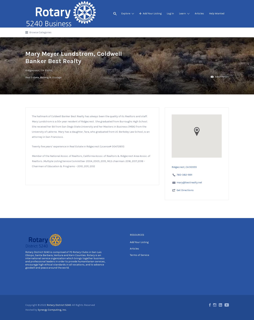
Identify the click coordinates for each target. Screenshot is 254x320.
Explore (125, 13)
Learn (182, 13)
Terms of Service (139, 255)
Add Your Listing (152, 13)
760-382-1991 (184, 174)
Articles (199, 13)
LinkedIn (220, 305)
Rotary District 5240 (37, 252)
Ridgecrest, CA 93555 (38, 70)
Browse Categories (40, 32)
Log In (170, 13)
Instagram (214, 305)
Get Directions (185, 190)
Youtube (226, 305)
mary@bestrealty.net (189, 182)
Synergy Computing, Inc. (52, 309)
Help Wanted (216, 13)
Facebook (210, 305)
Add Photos (220, 77)
